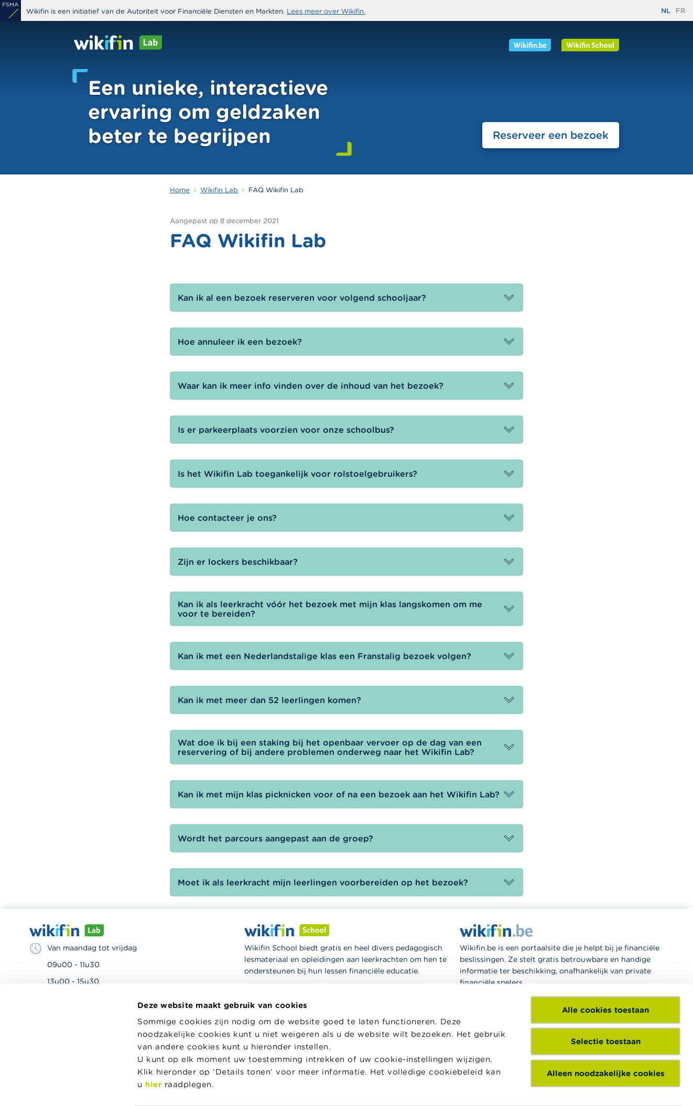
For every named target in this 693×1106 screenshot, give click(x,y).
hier (153, 1007)
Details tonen (164, 1085)
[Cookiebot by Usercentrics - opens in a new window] (68, 1085)
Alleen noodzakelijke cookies (606, 996)
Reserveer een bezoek (551, 134)
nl (665, 10)
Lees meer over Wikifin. (326, 11)
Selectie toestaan (606, 964)
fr (680, 10)
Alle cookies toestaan (605, 932)
